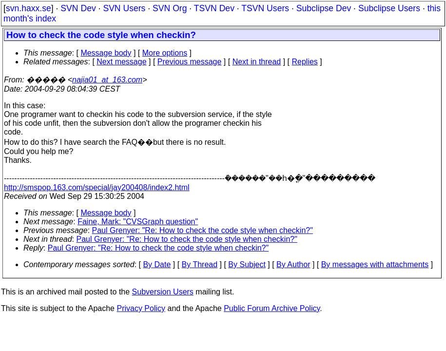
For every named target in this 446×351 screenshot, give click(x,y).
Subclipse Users (389, 8)
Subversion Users (163, 292)
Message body (105, 53)
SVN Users (124, 8)
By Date (157, 264)
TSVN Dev (214, 8)
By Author (293, 264)
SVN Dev (78, 8)
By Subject (246, 264)
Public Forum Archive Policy (272, 308)
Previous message (189, 62)
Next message (121, 62)
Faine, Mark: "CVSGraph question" (138, 221)
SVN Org (170, 8)
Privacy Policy (140, 308)
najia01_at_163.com (107, 80)
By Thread (200, 264)
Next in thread (257, 62)
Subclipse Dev (323, 8)
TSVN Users (265, 8)
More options (165, 53)
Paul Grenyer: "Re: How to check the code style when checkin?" (202, 230)
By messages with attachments (375, 264)
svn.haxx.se (28, 8)
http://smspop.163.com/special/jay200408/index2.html (97, 187)
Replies (305, 62)
